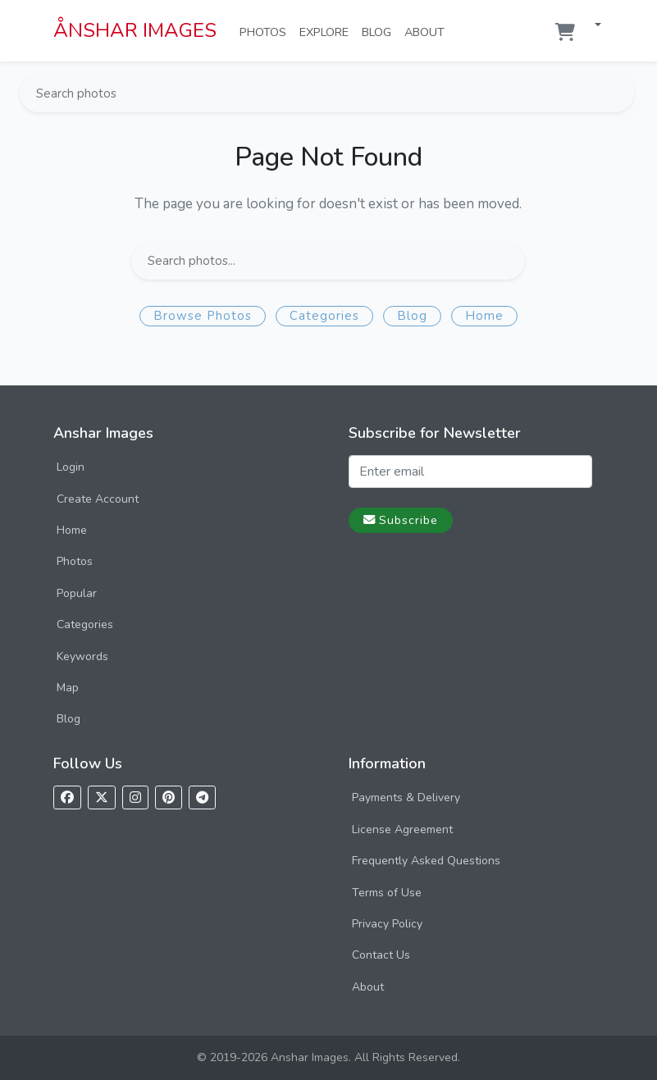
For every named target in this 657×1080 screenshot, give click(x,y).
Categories (324, 316)
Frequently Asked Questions (426, 860)
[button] (591, 26)
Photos (266, 31)
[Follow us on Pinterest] (168, 797)
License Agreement (402, 829)
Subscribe (400, 520)
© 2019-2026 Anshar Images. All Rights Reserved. (328, 1057)
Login (70, 467)
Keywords (82, 656)
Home (484, 316)
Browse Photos (202, 316)
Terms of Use (387, 892)
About (427, 31)
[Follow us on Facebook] (67, 797)
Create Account (98, 499)
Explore (327, 31)
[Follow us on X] (102, 797)
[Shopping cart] (565, 32)
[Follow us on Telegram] (202, 797)
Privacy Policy (387, 924)
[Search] (620, 93)
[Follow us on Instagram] (135, 797)
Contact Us (381, 955)
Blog (380, 31)
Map (68, 687)
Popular (77, 593)
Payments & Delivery (406, 797)
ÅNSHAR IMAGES (135, 30)
